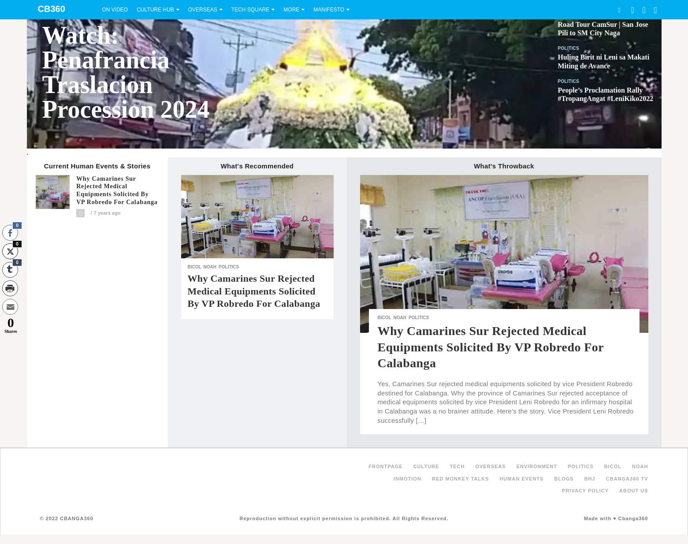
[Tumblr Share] (10, 270)
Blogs (563, 478)
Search (619, 9)
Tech (457, 466)
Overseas (202, 10)
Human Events (521, 478)
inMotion (407, 478)
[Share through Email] (10, 307)
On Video (115, 10)
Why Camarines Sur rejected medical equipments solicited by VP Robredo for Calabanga (116, 190)
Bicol (194, 267)
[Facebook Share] (10, 233)
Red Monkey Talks (460, 478)
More (291, 10)
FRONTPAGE (385, 466)
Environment (537, 466)
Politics (569, 48)
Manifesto (328, 10)
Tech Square (250, 10)
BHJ (589, 478)
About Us (633, 490)
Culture (426, 466)
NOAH (210, 267)
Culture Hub (155, 10)
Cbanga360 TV (627, 478)
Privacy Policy (585, 490)
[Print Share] (10, 288)
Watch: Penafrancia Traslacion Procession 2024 (126, 72)
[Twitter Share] (10, 251)
